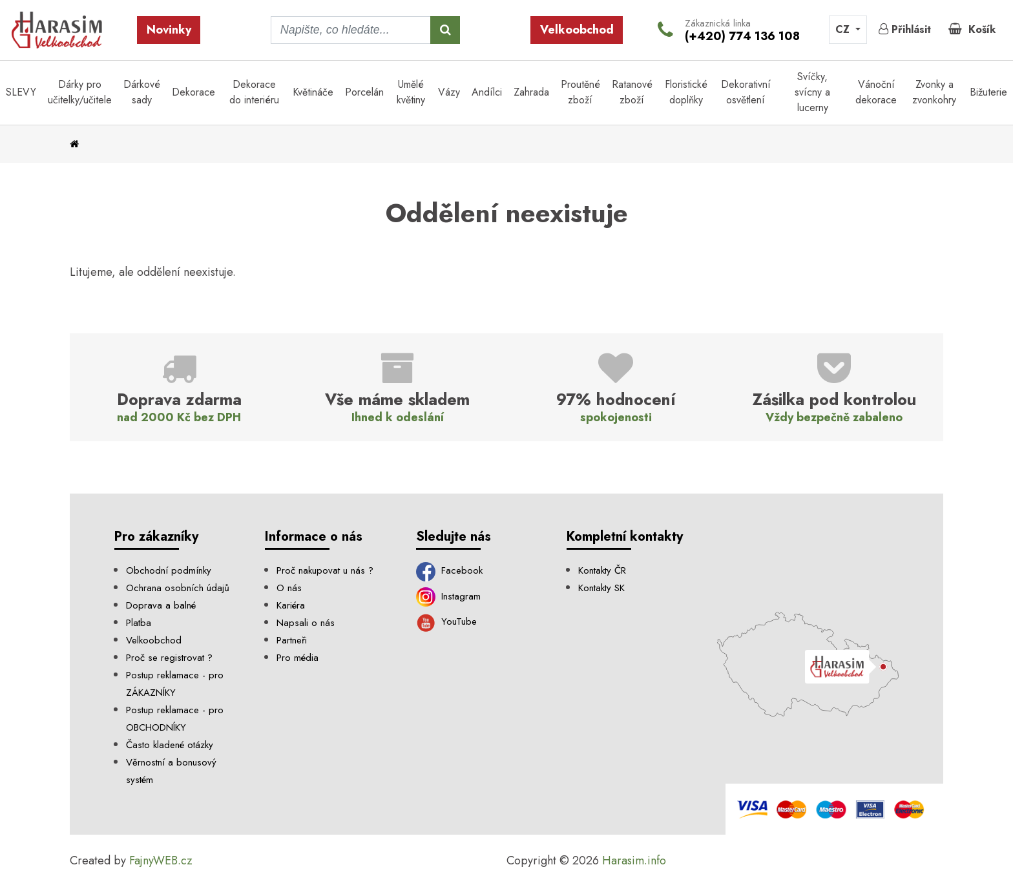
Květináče (313, 92)
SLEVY (21, 92)
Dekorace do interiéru (254, 92)
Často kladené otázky (169, 745)
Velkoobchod (577, 29)
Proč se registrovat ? (169, 658)
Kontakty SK (601, 588)
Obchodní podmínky (168, 570)
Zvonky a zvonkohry (934, 92)
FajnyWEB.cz (161, 860)
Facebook (449, 570)
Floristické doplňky (686, 92)
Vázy (449, 92)
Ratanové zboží (632, 92)
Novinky (169, 29)
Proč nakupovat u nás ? (325, 570)
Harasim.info (634, 860)
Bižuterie (988, 92)
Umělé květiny (411, 92)
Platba (138, 623)
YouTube (446, 621)
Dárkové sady (141, 92)
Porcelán (364, 92)
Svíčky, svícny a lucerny (812, 92)
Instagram (448, 596)
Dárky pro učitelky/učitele (80, 92)
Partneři (292, 640)
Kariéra (291, 605)
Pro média (298, 658)
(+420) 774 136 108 (742, 36)
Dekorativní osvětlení (746, 92)
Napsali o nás (306, 623)
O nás (289, 588)
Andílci (487, 92)
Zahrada (531, 92)
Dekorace (193, 92)
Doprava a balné (161, 605)
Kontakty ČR (602, 570)
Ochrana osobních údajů (177, 588)
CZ (844, 29)
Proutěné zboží (580, 92)
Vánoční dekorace (876, 92)
